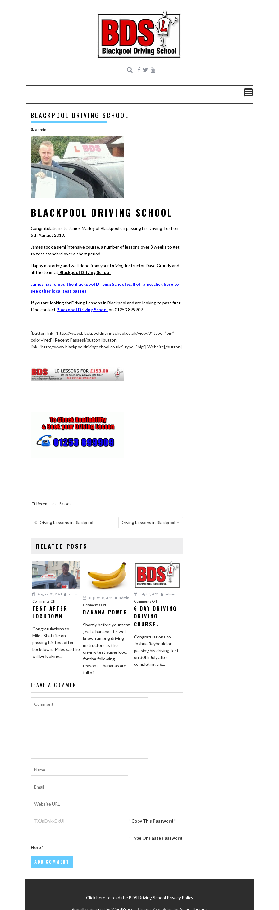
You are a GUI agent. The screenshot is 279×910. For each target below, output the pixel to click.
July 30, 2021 (146, 594)
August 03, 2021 (47, 594)
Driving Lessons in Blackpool (66, 522)
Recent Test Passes (53, 503)
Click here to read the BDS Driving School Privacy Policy (139, 897)
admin (38, 129)
